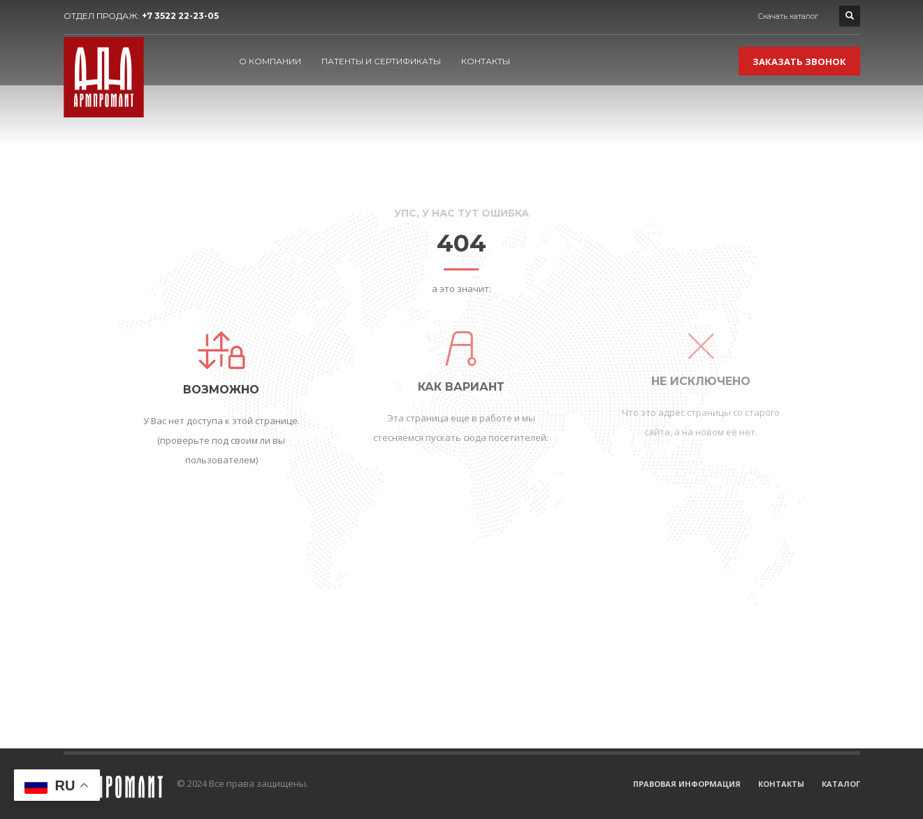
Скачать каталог (787, 16)
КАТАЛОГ (841, 783)
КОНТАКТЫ (781, 783)
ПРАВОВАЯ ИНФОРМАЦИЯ (687, 783)
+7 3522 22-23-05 (180, 15)
